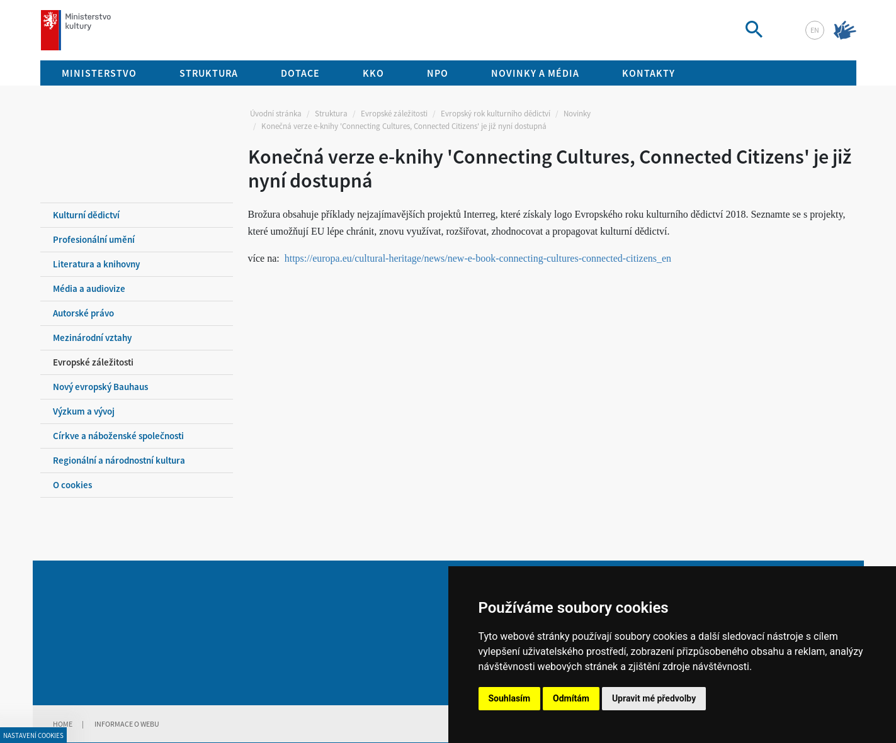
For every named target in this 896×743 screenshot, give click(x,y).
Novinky (577, 113)
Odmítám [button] (571, 698)
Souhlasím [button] (510, 698)
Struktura (331, 113)
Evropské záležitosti (394, 113)
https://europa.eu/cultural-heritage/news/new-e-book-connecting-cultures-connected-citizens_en (478, 258)
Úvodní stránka (276, 113)
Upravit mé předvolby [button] (654, 698)
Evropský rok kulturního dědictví (495, 113)
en (814, 30)
